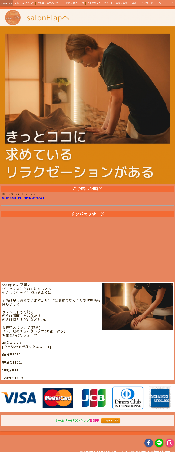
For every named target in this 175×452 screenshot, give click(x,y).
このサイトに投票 (110, 420)
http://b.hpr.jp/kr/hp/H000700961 (23, 197)
